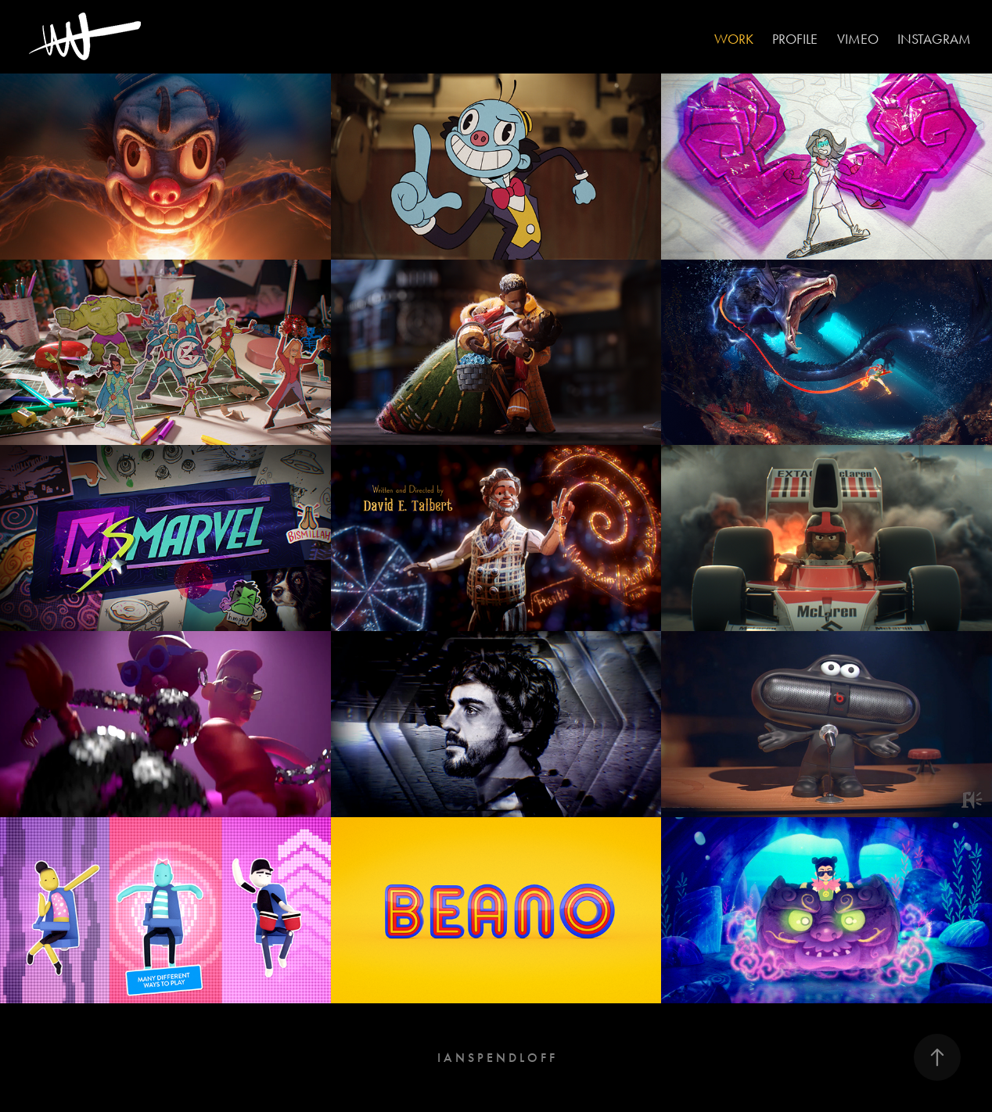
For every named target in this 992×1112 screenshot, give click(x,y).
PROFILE (795, 39)
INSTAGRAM (934, 39)
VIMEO (858, 39)
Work (733, 39)
